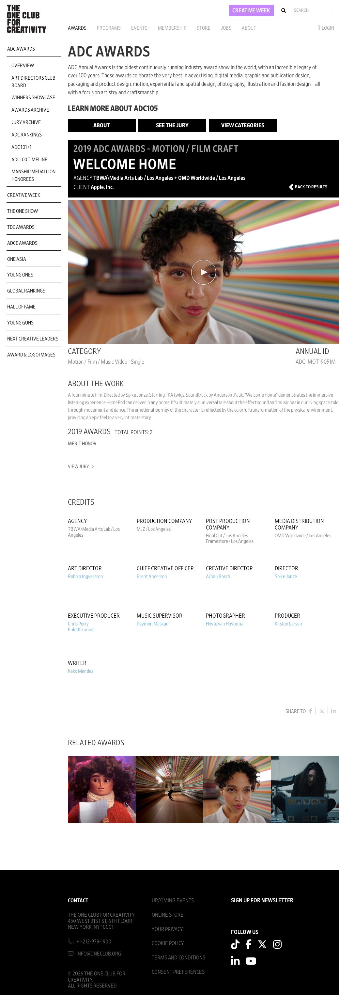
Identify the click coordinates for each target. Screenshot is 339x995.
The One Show (22, 211)
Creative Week (23, 195)
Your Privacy (167, 928)
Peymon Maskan (153, 623)
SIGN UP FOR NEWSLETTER (262, 900)
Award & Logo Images (31, 354)
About (249, 28)
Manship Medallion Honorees (33, 175)
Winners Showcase (33, 97)
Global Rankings (26, 290)
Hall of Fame (21, 306)
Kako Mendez (80, 671)
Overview (22, 65)
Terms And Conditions (178, 957)
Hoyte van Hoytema (224, 623)
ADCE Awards (22, 243)
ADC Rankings (26, 134)
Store (203, 28)
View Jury (80, 466)
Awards (77, 28)
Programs (109, 28)
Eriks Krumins (81, 629)
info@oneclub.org (98, 953)
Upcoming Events (173, 900)
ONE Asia (16, 259)
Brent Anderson (152, 576)
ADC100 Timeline (29, 159)
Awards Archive (30, 110)
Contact (78, 900)
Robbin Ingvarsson (85, 576)
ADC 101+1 (21, 147)
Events (139, 28)
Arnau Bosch (218, 576)
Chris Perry (78, 623)
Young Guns (20, 322)
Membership (172, 28)
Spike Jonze (286, 576)
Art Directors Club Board (33, 81)
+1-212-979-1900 (93, 941)
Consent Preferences (178, 971)
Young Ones (20, 274)
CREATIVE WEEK (251, 11)
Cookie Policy (168, 942)
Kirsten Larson (288, 623)
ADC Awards (21, 49)
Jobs (226, 28)
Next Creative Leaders (32, 338)
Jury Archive (26, 122)
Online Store (167, 914)
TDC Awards (21, 227)
